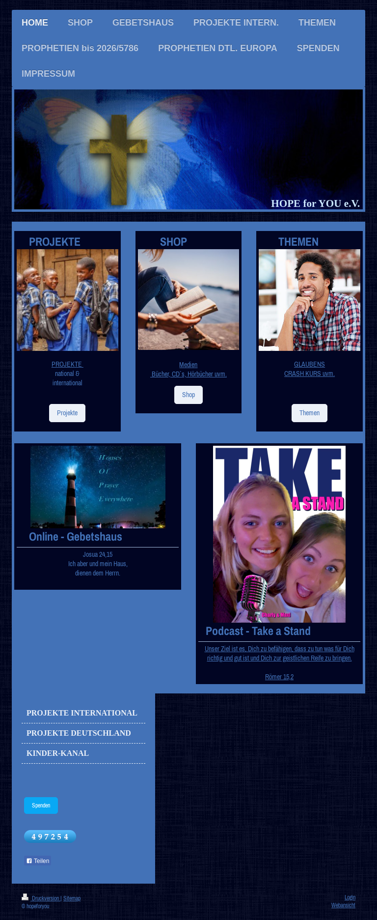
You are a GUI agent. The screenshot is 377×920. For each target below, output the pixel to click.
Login (350, 897)
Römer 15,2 (279, 677)
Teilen (37, 861)
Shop (188, 395)
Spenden (41, 805)
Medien (188, 365)
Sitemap (72, 898)
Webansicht (343, 905)
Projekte (67, 413)
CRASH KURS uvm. (309, 373)
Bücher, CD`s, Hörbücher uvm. (188, 374)
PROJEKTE (67, 364)
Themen (309, 413)
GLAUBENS (309, 364)
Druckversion (41, 898)
